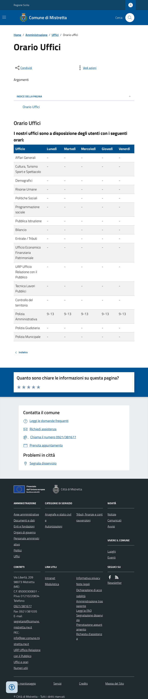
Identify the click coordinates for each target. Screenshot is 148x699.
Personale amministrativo (26, 541)
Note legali (83, 584)
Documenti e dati (24, 520)
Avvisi (111, 526)
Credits (83, 683)
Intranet (50, 578)
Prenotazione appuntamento (89, 627)
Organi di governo (25, 532)
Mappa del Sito (114, 683)
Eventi (112, 557)
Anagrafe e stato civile (58, 517)
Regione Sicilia (21, 5)
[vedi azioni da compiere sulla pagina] (86, 68)
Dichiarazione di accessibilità (89, 593)
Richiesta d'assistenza (89, 636)
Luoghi (112, 551)
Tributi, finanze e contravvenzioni (89, 517)
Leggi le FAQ (84, 610)
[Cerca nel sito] (128, 17)
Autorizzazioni (53, 526)
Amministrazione (36, 35)
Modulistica (52, 584)
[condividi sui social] (23, 68)
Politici (18, 550)
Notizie (112, 514)
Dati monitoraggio (25, 683)
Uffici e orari (21, 662)
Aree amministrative (26, 514)
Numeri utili (21, 668)
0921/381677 (23, 606)
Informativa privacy (88, 578)
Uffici (55, 35)
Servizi (57, 683)
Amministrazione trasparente (89, 603)
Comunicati (114, 520)
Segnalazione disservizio (89, 617)
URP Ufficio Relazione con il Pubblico (27, 653)
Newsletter (115, 582)
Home (17, 35)
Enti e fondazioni (24, 526)
